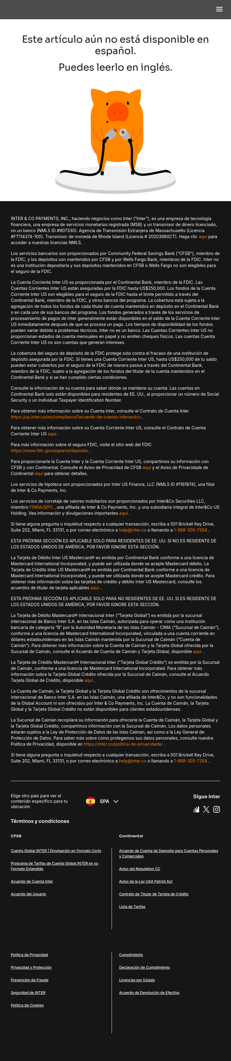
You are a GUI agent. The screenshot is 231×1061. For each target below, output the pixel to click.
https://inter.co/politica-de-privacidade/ (123, 744)
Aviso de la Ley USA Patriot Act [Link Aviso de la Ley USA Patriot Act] (145, 881)
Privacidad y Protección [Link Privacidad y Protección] (31, 967)
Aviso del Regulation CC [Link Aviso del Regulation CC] (139, 868)
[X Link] (206, 809)
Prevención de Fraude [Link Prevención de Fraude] (29, 980)
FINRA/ (36, 507)
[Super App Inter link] (196, 809)
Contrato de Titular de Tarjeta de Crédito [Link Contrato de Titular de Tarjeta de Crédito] (154, 894)
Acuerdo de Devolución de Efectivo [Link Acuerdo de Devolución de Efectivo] (149, 992)
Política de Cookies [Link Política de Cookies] (27, 1005)
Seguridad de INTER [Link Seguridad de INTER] (28, 992)
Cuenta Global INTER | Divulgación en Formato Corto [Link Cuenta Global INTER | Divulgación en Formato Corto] (56, 850)
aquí (203, 236)
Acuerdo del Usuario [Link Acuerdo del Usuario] (28, 894)
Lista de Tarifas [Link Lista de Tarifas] (132, 906)
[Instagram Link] (216, 809)
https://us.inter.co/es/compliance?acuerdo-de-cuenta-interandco (76, 416)
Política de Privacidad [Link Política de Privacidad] (29, 954)
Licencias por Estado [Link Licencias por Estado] (137, 980)
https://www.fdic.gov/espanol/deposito (49, 450)
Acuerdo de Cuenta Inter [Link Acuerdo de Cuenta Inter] (32, 881)
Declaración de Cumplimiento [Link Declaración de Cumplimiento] (144, 967)
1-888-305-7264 (191, 529)
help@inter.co (132, 529)
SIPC (48, 507)
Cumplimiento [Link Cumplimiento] (131, 954)
